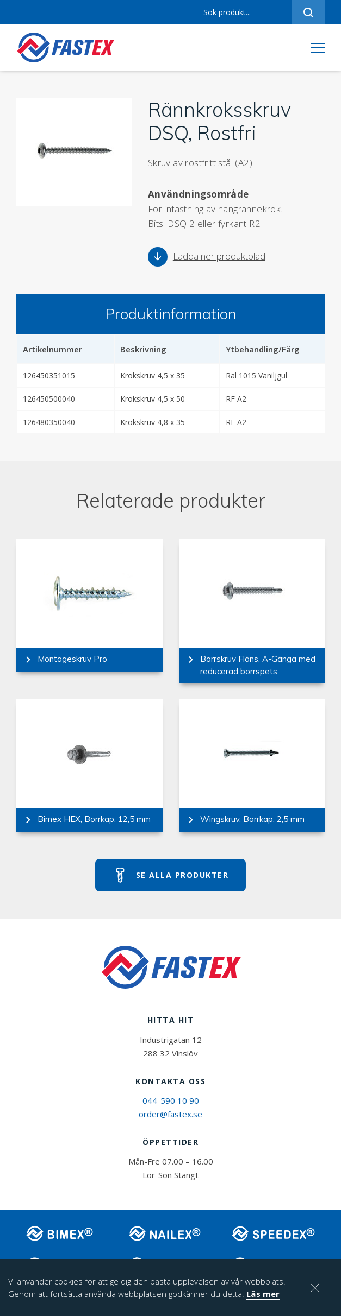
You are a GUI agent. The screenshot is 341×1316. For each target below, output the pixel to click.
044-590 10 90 (170, 1100)
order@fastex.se (170, 1114)
